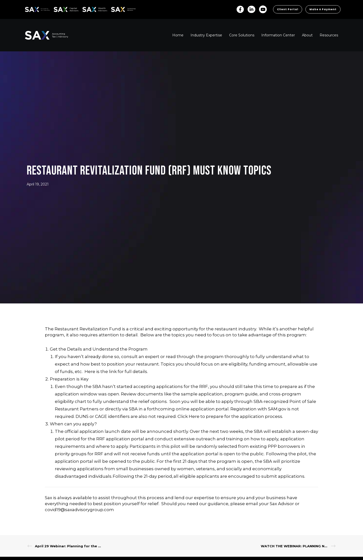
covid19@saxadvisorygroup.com (79, 509)
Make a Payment (323, 9)
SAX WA (88, 8)
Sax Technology (120, 9)
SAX (28, 8)
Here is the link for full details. (116, 371)
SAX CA (59, 8)
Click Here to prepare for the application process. (230, 416)
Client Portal (287, 9)
